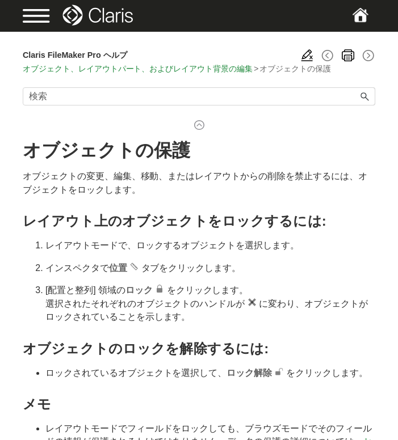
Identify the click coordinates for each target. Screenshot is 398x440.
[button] (365, 96)
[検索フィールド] (199, 96)
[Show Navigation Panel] (39, 15)
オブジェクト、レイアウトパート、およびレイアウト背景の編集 (138, 68)
